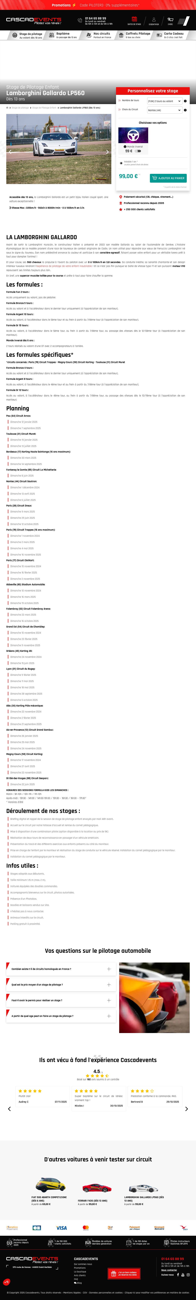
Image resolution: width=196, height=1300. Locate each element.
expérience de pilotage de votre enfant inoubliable (64, 266)
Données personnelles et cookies (106, 1292)
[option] (58, 149)
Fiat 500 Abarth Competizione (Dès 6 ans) (49, 1199)
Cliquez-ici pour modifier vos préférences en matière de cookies (157, 1292)
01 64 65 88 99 (172, 1259)
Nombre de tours (129, 100)
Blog (78, 1283)
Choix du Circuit (128, 109)
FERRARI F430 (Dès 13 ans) (92, 1200)
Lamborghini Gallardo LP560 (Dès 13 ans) (144, 1199)
